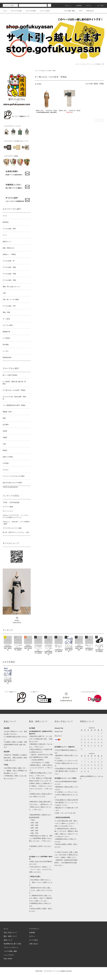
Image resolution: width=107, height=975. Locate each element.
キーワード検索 (8, 507)
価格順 (96, 83)
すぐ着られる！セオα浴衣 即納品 (47, 70)
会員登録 (78, 5)
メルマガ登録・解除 (68, 11)
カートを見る (33, 940)
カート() (99, 5)
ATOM (10, 959)
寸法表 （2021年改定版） (11, 502)
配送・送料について (10, 936)
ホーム (5, 11)
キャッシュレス (8, 511)
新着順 (101, 83)
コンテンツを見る (43, 11)
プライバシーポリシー (11, 947)
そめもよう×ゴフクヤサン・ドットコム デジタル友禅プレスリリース (16, 516)
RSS (5, 959)
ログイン (88, 5)
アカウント (67, 5)
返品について (8, 940)
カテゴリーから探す (15, 11)
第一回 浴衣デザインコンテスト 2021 (16, 532)
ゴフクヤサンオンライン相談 (12, 528)
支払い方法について (10, 932)
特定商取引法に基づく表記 (12, 944)
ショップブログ (9, 955)
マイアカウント (34, 929)
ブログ (79, 11)
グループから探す (29, 11)
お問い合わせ (89, 11)
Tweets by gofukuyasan (10, 487)
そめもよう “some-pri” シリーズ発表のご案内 (16, 523)
